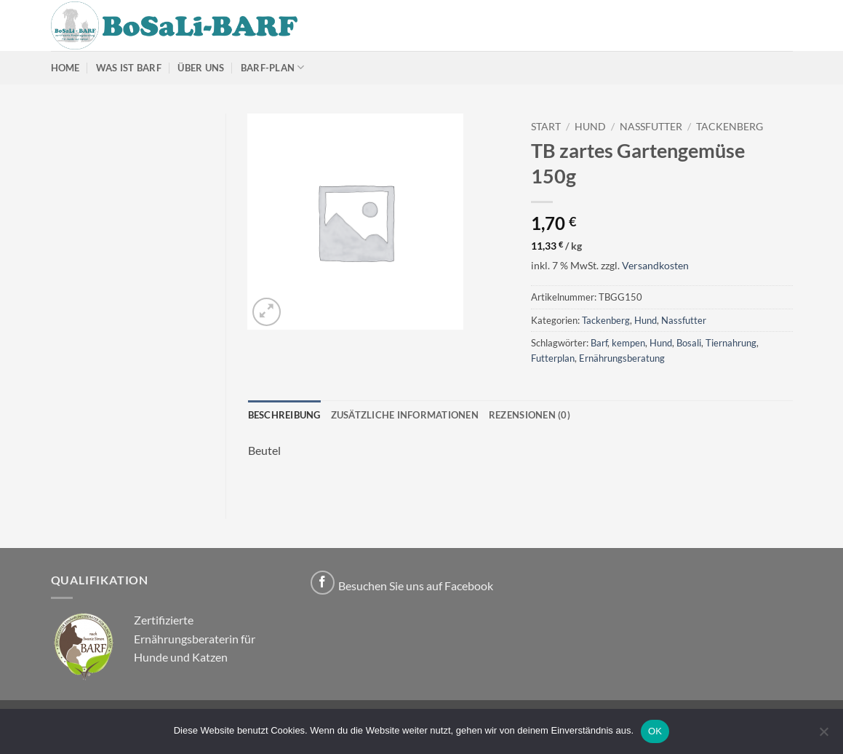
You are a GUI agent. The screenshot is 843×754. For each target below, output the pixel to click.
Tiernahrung (731, 343)
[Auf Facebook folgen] (323, 583)
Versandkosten (655, 265)
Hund (590, 126)
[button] (266, 312)
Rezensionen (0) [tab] (529, 415)
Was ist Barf (128, 68)
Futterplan (553, 358)
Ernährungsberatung (622, 358)
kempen (628, 343)
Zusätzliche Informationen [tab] (405, 415)
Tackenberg (729, 126)
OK (655, 731)
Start (546, 126)
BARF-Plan (273, 67)
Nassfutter (651, 126)
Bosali (688, 343)
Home (65, 68)
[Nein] (823, 735)
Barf (599, 343)
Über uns (200, 68)
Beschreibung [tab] (284, 415)
